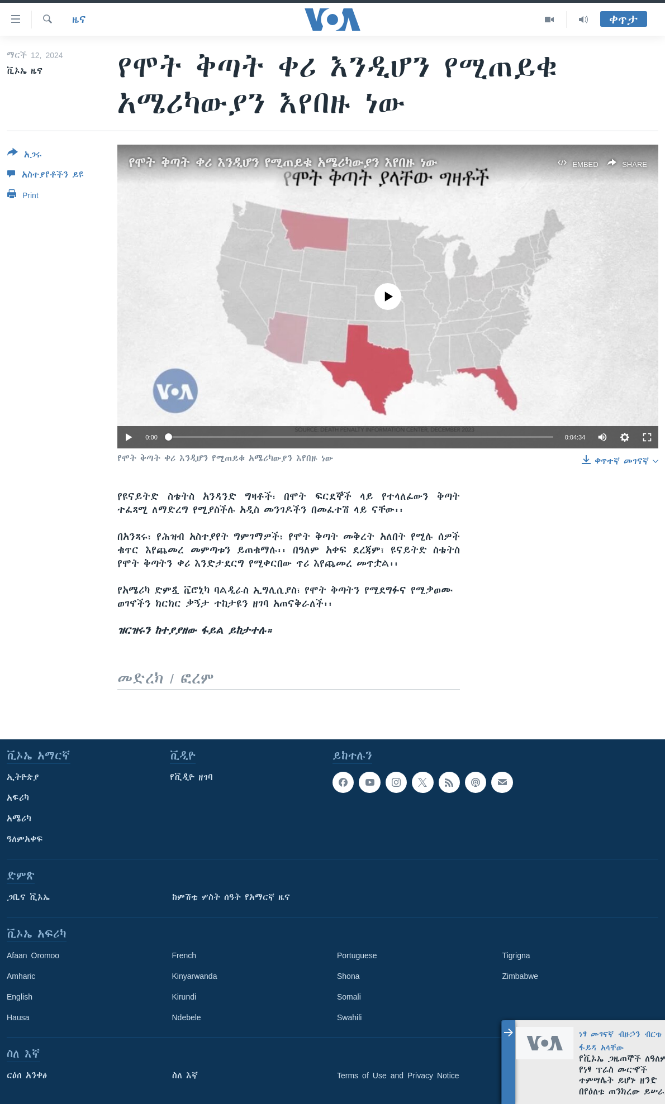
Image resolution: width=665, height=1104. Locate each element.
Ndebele (186, 1017)
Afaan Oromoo (33, 955)
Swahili (349, 1017)
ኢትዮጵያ (23, 777)
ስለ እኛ (185, 1075)
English (19, 997)
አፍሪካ (18, 798)
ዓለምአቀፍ (25, 839)
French (184, 955)
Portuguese (357, 955)
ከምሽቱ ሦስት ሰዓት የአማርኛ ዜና (231, 897)
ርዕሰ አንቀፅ (27, 1075)
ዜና (79, 19)
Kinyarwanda (194, 976)
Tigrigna (516, 955)
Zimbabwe (520, 976)
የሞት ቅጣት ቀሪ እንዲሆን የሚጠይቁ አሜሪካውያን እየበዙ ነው (283, 163)
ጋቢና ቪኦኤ (28, 897)
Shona (348, 976)
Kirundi (184, 997)
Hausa (18, 1017)
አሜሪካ (19, 819)
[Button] (24, 156)
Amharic (21, 976)
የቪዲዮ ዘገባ (191, 777)
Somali (349, 997)
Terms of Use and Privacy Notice (398, 1075)
